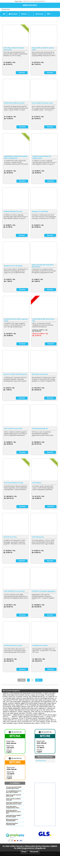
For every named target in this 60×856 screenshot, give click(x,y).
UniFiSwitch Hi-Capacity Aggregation (43, 591)
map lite (35, 718)
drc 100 (43, 710)
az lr (16, 720)
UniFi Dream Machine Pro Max (13, 483)
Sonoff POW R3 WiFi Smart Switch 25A (43, 320)
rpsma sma (11, 696)
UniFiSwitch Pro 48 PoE (39, 645)
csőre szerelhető (8, 723)
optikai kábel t (20, 705)
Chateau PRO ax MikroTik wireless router (43, 48)
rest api (27, 695)
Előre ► (38, 680)
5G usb (36, 706)
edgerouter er (43, 708)
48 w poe (53, 721)
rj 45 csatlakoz (40, 721)
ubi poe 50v (6, 718)
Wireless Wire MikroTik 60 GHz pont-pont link (22, 710)
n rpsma (32, 695)
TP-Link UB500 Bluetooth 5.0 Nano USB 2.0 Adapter (13, 791)
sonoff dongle (34, 720)
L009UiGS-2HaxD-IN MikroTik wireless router (41, 157)
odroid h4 (19, 698)
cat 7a (38, 695)
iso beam (5, 710)
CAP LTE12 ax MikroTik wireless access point (13, 48)
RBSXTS (14, 716)
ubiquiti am (6, 711)
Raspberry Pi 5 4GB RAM (40, 211)
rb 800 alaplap (16, 706)
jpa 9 (38, 710)
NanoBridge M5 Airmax (47, 698)
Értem (24, 852)
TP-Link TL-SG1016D (25, 718)
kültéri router (34, 708)
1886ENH (17, 703)
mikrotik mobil (25, 708)
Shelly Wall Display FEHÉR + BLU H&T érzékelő (13, 816)
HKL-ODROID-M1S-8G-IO (37, 696)
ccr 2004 (45, 693)
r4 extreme (19, 696)
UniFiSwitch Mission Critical (13, 645)
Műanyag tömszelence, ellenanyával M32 (12, 824)
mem (8, 721)
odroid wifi (13, 721)
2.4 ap (7, 713)
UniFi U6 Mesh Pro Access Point (14, 591)
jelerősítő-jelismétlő (45, 705)
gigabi (23, 703)
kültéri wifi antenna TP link (26, 700)
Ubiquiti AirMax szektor (46, 706)
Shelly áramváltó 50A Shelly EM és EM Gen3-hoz (43, 265)
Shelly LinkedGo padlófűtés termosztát (13, 799)
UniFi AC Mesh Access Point (13, 428)
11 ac (47, 723)
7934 (32, 711)
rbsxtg (42, 695)
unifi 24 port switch (43, 720)
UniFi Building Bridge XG (40, 428)
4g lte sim (30, 706)
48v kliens (22, 713)
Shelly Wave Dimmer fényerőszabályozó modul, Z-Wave (13, 812)
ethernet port (51, 708)
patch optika (38, 700)
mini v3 (19, 721)
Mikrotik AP (13, 711)
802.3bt (21, 723)
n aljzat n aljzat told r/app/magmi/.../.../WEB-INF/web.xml (23, 714)
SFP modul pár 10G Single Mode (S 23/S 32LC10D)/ (26, 693)
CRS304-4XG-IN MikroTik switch (14, 103)
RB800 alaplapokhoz (14, 708)
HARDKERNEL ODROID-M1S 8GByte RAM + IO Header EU (15, 157)
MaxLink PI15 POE (12, 700)
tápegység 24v (26, 701)
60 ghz (49, 716)
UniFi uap (37, 711)
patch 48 (36, 698)
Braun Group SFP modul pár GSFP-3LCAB (13, 795)
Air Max (48, 721)
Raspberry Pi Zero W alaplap (13, 266)
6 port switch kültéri (15, 701)
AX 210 (43, 723)
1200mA (20, 711)
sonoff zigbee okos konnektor (15, 695)
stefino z (37, 723)
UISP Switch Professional (40, 374)
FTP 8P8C (29, 713)
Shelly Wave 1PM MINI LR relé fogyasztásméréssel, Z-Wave (14, 803)
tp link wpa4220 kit (28, 698)
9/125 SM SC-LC (27, 721)
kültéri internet (14, 713)
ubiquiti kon (26, 711)
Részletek (34, 852)
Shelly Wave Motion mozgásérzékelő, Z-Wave (12, 807)
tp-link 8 (20, 720)
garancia (23, 706)
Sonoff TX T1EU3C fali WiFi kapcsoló (15, 374)
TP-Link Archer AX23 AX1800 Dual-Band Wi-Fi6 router (13, 788)
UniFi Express (36, 483)
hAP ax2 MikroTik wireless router (42, 103)
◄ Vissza (21, 680)
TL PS (53, 716)
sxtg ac (15, 723)
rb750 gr (25, 696)
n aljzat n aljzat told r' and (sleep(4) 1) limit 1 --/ (32, 716)
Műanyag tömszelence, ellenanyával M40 (12, 820)
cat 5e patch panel (9, 698)
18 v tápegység (45, 711)
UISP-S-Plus (49, 710)
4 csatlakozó (14, 718)
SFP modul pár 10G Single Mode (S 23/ (43, 701)
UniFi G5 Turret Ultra (10, 537)
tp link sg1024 (47, 700)
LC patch (26, 720)
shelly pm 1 (6, 693)
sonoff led (11, 703)
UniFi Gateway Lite (38, 537)
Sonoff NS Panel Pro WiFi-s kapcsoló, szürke (16, 320)
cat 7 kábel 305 (50, 696)
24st (7, 701)
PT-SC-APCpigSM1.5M (32, 705)
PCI (34, 721)
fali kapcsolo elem (29, 723)
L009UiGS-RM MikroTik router (12, 211)
